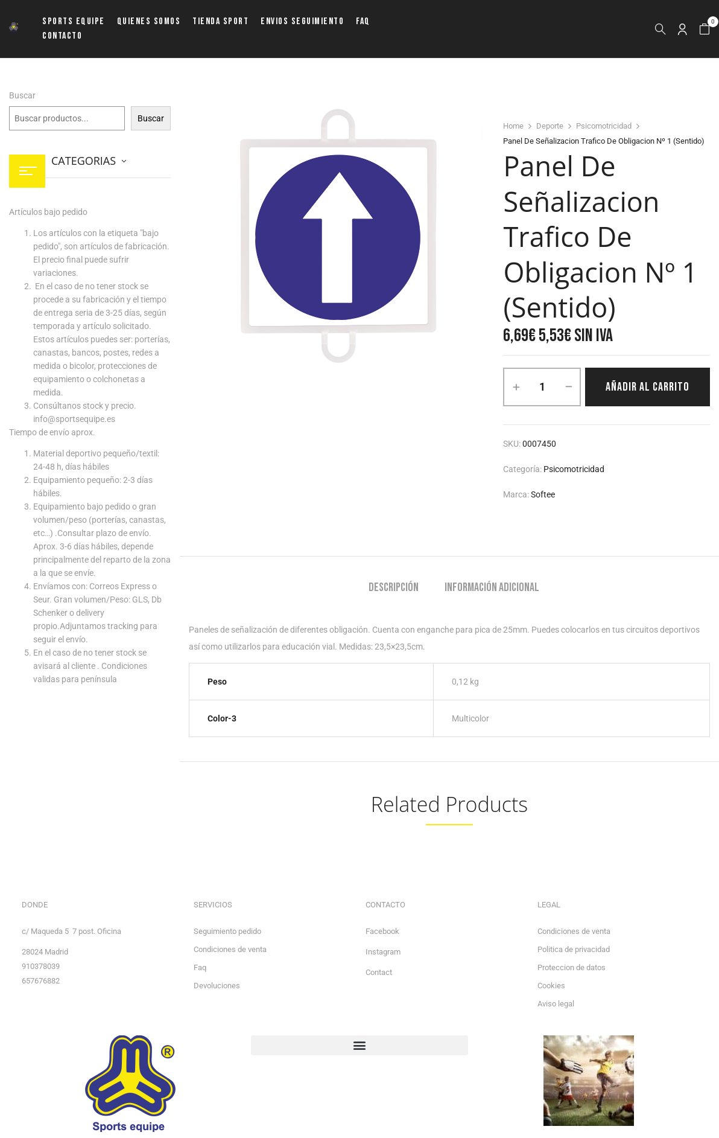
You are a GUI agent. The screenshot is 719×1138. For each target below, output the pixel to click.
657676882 (41, 980)
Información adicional (492, 588)
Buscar (22, 95)
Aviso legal (555, 1003)
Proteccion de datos (571, 967)
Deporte (549, 125)
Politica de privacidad (573, 949)
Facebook (382, 931)
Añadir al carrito (647, 387)
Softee (543, 494)
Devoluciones (217, 985)
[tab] (394, 589)
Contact (379, 972)
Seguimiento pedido (227, 931)
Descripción (394, 588)
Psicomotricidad (604, 125)
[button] (704, 29)
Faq (200, 967)
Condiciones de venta (230, 949)
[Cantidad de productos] (542, 387)
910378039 (41, 966)
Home (513, 125)
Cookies (551, 985)
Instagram (383, 951)
